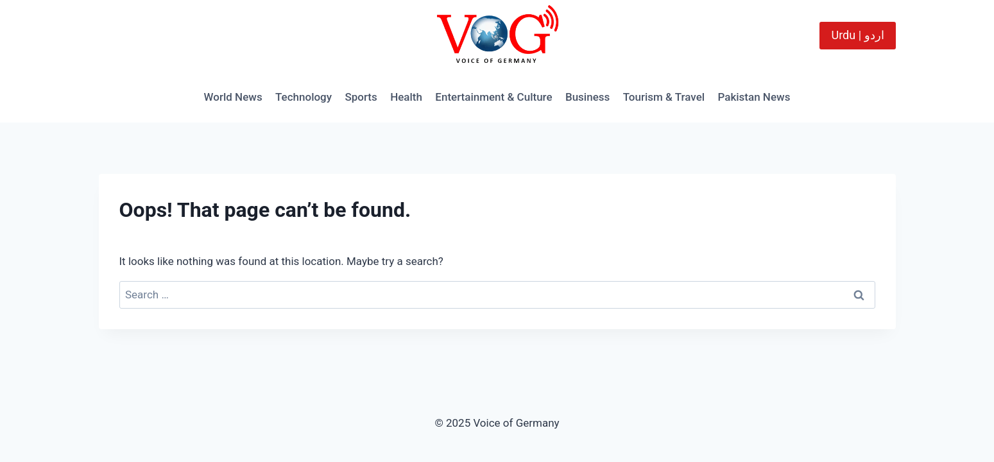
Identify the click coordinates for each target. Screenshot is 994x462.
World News (233, 96)
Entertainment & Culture (493, 96)
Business (587, 96)
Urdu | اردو (857, 35)
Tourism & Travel (664, 96)
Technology (303, 96)
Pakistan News (753, 96)
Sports (361, 96)
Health (406, 96)
